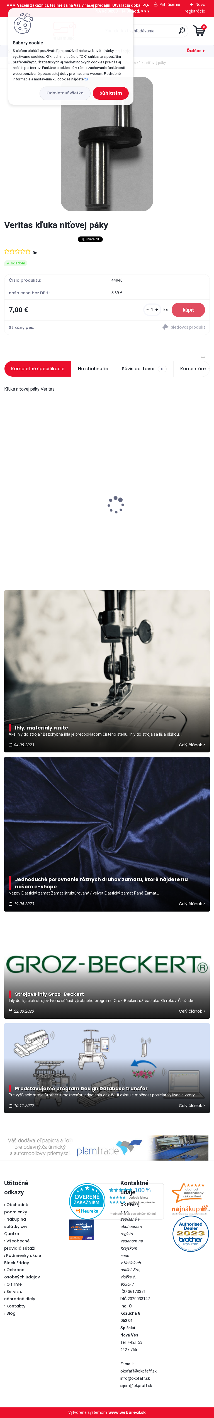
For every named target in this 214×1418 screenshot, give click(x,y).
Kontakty (15, 1306)
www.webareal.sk (127, 1412)
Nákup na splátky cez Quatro (16, 1226)
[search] (174, 32)
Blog (11, 1313)
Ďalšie (194, 51)
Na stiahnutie (93, 368)
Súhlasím (110, 93)
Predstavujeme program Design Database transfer (81, 1088)
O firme (14, 1284)
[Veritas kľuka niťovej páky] (107, 144)
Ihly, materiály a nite (41, 727)
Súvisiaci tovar (144, 368)
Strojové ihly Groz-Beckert (49, 994)
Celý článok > (192, 745)
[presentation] (8, 496)
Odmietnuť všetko (65, 93)
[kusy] (152, 309)
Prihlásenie (170, 4)
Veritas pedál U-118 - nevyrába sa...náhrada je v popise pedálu (42, 514)
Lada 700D (124, 505)
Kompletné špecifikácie (37, 368)
